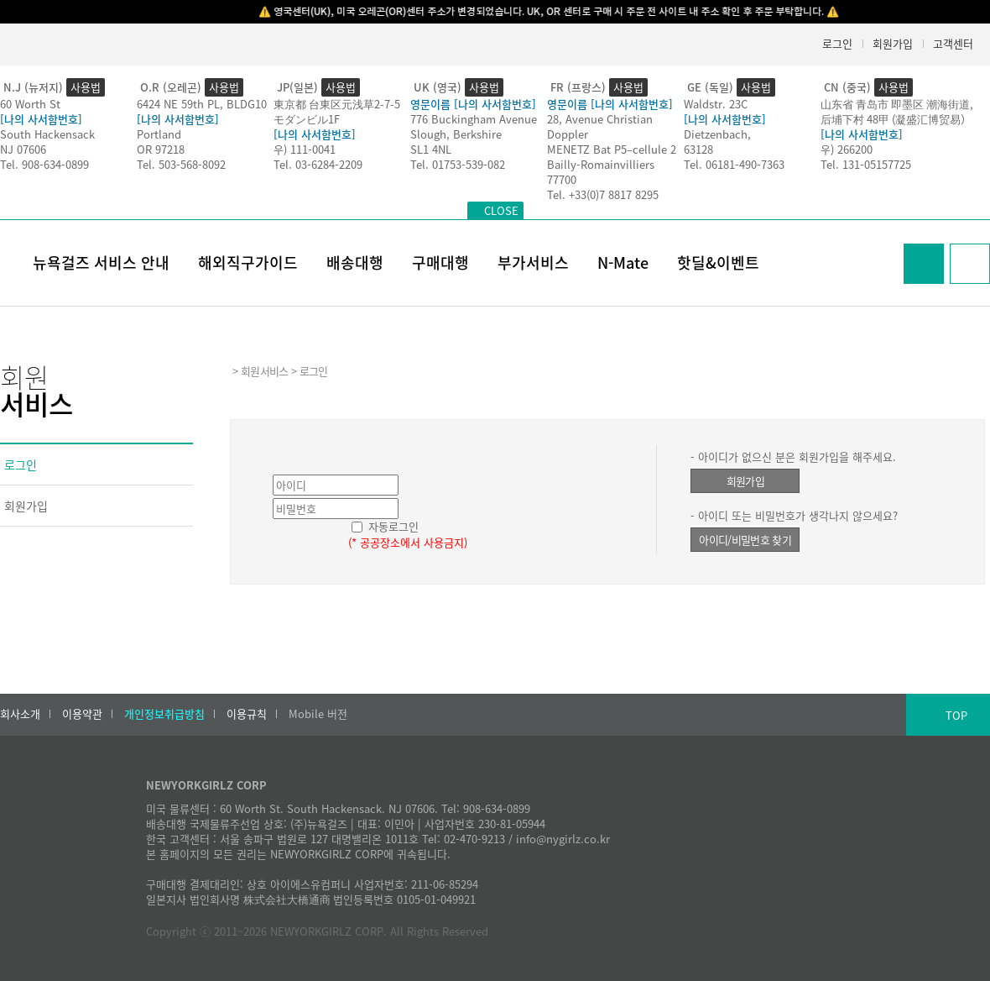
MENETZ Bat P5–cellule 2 (611, 149)
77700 (561, 179)
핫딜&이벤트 (718, 262)
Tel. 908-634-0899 (44, 164)
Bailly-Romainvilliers (600, 164)
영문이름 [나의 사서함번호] (473, 104)
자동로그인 (393, 526)
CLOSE (501, 210)
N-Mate (623, 262)
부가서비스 (533, 262)
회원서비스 (265, 371)
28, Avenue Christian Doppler (600, 126)
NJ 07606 (23, 149)
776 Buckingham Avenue (473, 119)
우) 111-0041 (305, 149)
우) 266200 (847, 149)
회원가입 (893, 43)
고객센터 (953, 43)
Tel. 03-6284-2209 (318, 164)
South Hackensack (47, 134)
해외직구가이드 (248, 262)
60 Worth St (30, 104)
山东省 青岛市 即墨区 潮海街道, (897, 104)
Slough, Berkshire (456, 134)
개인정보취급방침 (164, 713)
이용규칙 (247, 713)
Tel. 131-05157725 (866, 164)
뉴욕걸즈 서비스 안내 (101, 262)
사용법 (85, 87)
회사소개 (20, 713)
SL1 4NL (430, 149)
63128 (698, 149)
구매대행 (440, 262)
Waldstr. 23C (716, 104)
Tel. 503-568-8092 (181, 164)
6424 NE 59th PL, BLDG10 (202, 104)
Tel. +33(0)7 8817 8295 (603, 194)
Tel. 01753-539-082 (457, 164)
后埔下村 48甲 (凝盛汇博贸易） (896, 119)
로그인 (837, 43)
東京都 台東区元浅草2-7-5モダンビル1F (337, 111)
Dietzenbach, (717, 134)
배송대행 (354, 262)
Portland (159, 134)
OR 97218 (161, 149)
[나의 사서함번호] (41, 119)
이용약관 (82, 713)
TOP (956, 715)
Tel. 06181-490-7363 (734, 164)
